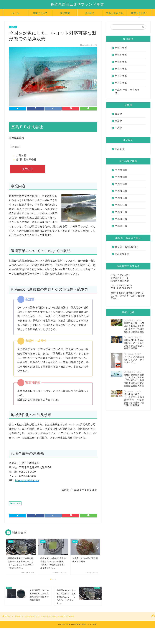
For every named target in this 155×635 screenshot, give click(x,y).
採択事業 (65, 13)
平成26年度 (121, 191)
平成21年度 (16, 504)
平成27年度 (121, 184)
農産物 (118, 114)
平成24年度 (121, 205)
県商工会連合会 (114, 13)
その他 (118, 128)
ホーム (15, 13)
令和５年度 (121, 61)
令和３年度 (121, 75)
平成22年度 (121, 219)
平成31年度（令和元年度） (127, 91)
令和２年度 (121, 82)
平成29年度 (121, 170)
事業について (40, 13)
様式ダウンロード (139, 14)
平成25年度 (121, 198)
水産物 (13, 27)
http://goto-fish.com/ (27, 480)
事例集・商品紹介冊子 (127, 247)
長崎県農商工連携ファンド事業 (77, 4)
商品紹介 (90, 13)
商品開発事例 (122, 254)
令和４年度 (121, 68)
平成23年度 (121, 212)
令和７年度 (121, 47)
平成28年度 (121, 177)
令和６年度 (121, 54)
